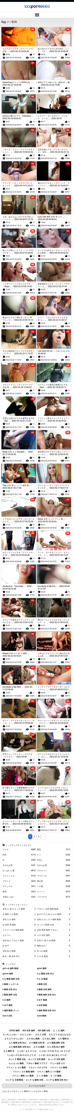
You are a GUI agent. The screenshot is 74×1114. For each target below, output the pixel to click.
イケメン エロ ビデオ (37, 1067)
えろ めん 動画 (33, 1038)
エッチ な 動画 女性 (34, 1080)
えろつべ (19, 935)
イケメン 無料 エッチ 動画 (48, 1071)
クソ (53, 855)
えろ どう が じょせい (14, 1038)
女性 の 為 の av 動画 (53, 940)
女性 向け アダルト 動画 (19, 940)
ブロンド (19, 881)
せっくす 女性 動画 (36, 1059)
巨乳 (19, 855)
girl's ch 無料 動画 (10, 968)
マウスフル (53, 876)
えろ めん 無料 (48, 1038)
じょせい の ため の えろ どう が (21, 1055)
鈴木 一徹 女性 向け (19, 956)
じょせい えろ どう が (26, 1051)
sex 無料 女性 (44, 1030)
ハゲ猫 (53, 886)
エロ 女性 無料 (53, 935)
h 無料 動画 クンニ (11, 1010)
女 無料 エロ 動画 (19, 914)
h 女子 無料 (8, 1005)
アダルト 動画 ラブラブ (36, 1063)
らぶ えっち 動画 (16, 1063)
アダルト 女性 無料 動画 (53, 909)
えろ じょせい (26, 1034)
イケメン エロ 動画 (58, 1067)
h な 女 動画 (42, 979)
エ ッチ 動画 (55, 1076)
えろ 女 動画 (53, 956)
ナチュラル (19, 886)
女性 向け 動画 (19, 951)
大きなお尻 (19, 865)
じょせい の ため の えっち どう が (54, 1051)
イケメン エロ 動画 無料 (19, 930)
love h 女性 (7, 1016)
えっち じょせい (10, 1034)
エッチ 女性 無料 (25, 1109)
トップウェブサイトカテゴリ (18, 845)
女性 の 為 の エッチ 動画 (19, 909)
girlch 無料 (42, 968)
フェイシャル (19, 876)
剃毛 (19, 891)
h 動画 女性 (42, 984)
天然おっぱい (19, 897)
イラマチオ (53, 897)
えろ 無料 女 (8, 1051)
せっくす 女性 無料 (56, 1059)
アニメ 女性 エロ (57, 1063)
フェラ (19, 849)
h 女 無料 (7, 1000)
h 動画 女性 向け (10, 989)
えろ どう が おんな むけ (60, 1034)
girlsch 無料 (8, 973)
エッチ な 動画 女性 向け (57, 1080)
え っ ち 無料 (58, 1030)
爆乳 (53, 849)
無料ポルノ (53, 946)
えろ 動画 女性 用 (36, 1043)
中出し (53, 860)
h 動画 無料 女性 (10, 995)
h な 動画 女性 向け (45, 973)
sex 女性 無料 (28, 1030)
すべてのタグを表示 (37, 1086)
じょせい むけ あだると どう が (52, 1055)
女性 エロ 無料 (19, 919)
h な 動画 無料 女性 (11, 979)
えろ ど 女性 (40, 1034)
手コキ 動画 (53, 951)
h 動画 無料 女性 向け (46, 995)
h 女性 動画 (42, 1005)
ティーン (53, 891)
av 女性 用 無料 (19, 925)
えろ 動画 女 (63, 1038)
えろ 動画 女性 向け (17, 1043)
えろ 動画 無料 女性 (55, 1043)
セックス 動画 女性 (53, 925)
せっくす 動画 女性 (17, 1059)
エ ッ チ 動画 (42, 1076)
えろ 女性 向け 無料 (55, 1047)
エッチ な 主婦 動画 (14, 1080)
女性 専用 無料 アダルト (53, 930)
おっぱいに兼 (19, 870)
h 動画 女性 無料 (44, 989)
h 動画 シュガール (11, 984)
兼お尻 (53, 881)
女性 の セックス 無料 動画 (53, 919)
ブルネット (53, 870)
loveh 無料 (14, 1030)
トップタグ (11, 964)
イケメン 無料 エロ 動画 (22, 1076)
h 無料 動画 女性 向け (46, 1010)
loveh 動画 (41, 1016)
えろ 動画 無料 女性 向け (20, 1047)
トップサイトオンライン (16, 905)
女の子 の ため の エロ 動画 (53, 914)
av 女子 (19, 946)
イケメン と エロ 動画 (16, 1067)
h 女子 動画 (42, 1000)
